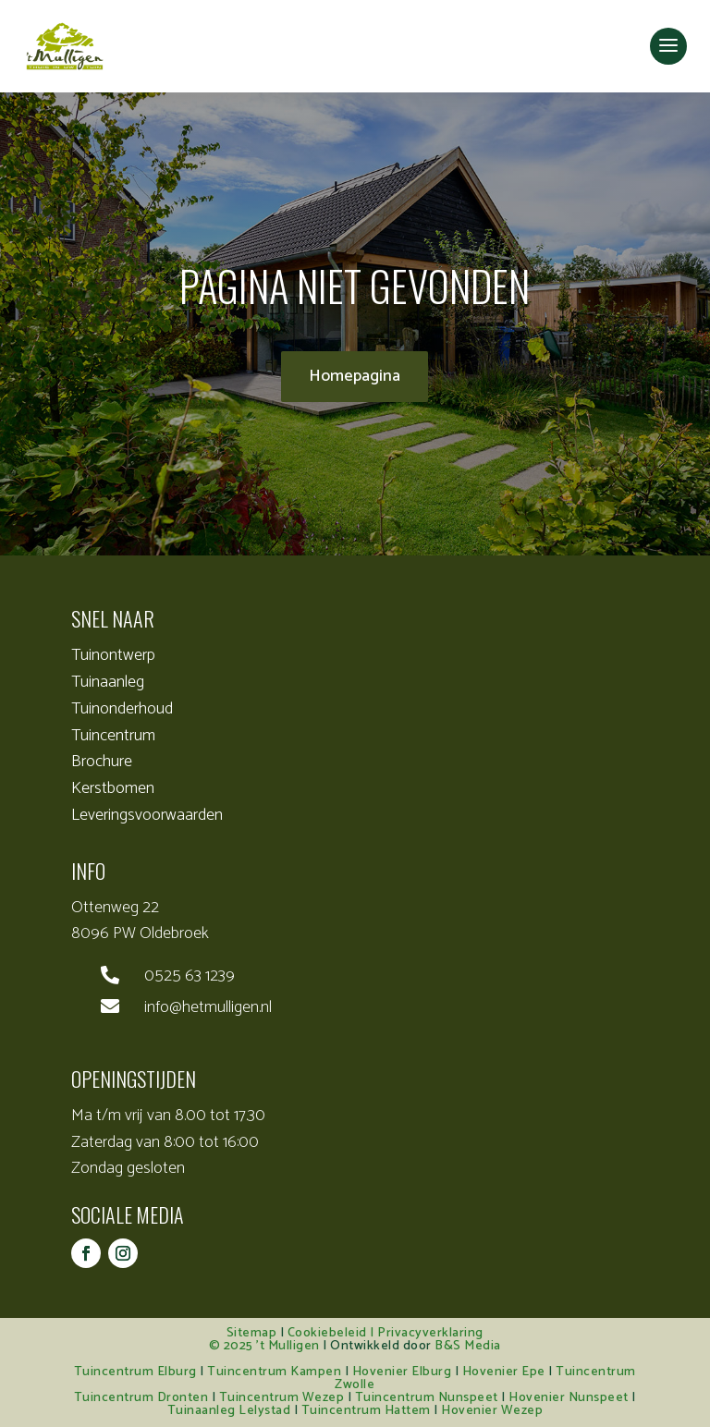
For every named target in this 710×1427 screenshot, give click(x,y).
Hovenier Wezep (492, 1410)
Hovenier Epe (503, 1372)
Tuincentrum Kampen (274, 1372)
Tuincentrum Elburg (135, 1372)
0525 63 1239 (189, 976)
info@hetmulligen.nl (208, 1007)
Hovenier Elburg (402, 1372)
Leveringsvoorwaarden (147, 815)
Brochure (101, 761)
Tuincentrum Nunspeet (426, 1398)
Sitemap (251, 1333)
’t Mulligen (288, 1346)
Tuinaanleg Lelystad (229, 1410)
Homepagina (354, 376)
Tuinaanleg (107, 682)
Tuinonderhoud (122, 709)
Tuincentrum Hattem (366, 1410)
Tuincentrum (113, 736)
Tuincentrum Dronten (141, 1398)
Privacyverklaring (430, 1333)
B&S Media (468, 1346)
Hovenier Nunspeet (568, 1398)
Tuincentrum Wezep (282, 1398)
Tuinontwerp (113, 655)
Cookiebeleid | (333, 1333)
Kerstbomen (112, 788)
